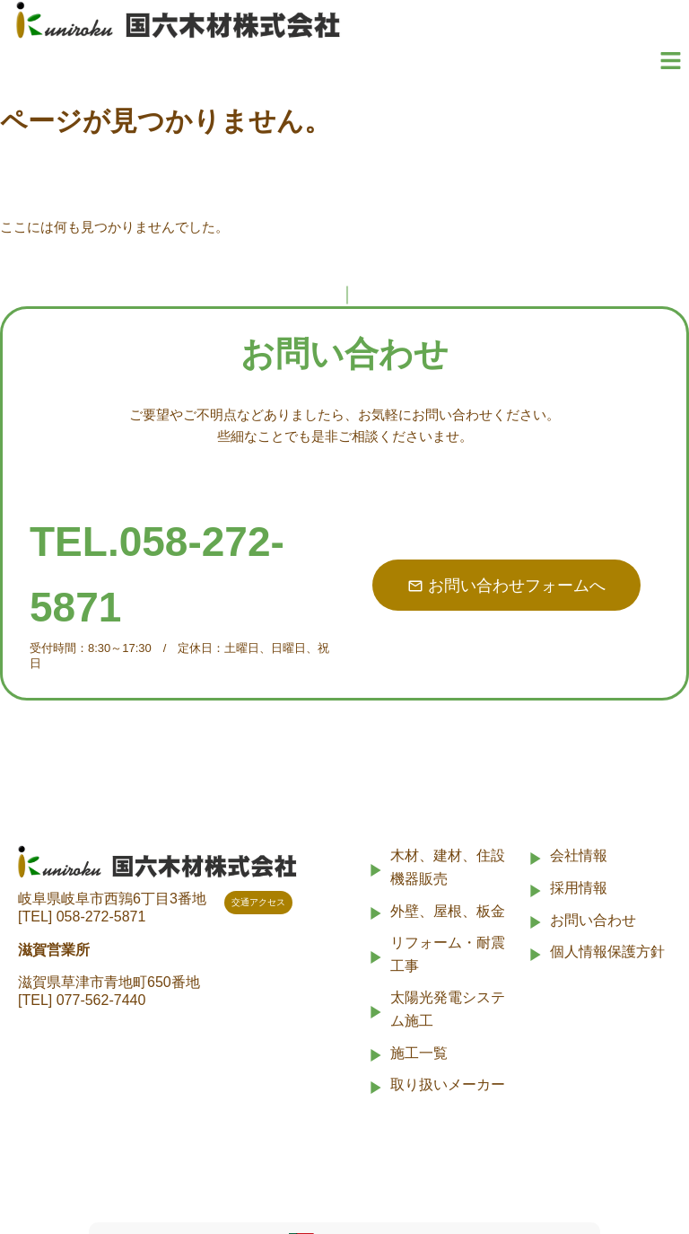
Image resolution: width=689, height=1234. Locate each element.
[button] (671, 62)
